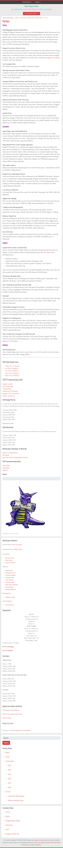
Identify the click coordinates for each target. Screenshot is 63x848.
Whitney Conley (10, 597)
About (8, 757)
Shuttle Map (6, 465)
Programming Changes (13, 821)
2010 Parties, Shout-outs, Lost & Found (31, 18)
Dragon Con (37, 840)
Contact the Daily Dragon (16, 796)
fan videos (47, 252)
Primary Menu (26, 2)
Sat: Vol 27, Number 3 (12, 371)
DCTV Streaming (7, 646)
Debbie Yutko (18, 549)
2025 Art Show (6, 718)
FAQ (7, 829)
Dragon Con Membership (10, 453)
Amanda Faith (9, 577)
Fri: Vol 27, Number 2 (11, 368)
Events (8, 812)
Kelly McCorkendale (11, 584)
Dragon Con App (7, 384)
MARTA (5, 470)
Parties (5, 21)
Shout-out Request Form (15, 800)
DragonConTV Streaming (10, 391)
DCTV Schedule (7, 650)
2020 (9, 770)
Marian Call (27, 133)
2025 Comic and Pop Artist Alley (12, 714)
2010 (16, 18)
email (35, 842)
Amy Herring (9, 580)
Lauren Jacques (10, 582)
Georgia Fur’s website (53, 58)
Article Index (10, 761)
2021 (9, 774)
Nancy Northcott (10, 562)
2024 (9, 787)
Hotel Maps (5, 468)
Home (11, 18)
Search (37, 2)
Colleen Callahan (10, 575)
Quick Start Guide (7, 386)
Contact (8, 792)
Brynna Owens (9, 558)
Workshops (5, 455)
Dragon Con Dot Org (12, 834)
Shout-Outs (9, 825)
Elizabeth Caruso (10, 573)
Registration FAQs (7, 423)
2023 (9, 783)
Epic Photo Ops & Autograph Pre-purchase (15, 457)
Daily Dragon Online (31, 6)
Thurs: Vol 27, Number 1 (12, 366)
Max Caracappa (17, 544)
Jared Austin (9, 570)
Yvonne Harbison (10, 589)
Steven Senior (9, 605)
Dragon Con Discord (8, 396)
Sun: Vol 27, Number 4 (12, 373)
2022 (9, 778)
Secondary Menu (31, 13)
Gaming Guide (6, 389)
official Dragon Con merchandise (20, 730)
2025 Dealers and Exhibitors (10, 710)
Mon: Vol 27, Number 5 (12, 375)
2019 (9, 765)
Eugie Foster (49, 842)
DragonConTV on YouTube (10, 393)
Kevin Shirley (9, 587)
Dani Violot (8, 560)
